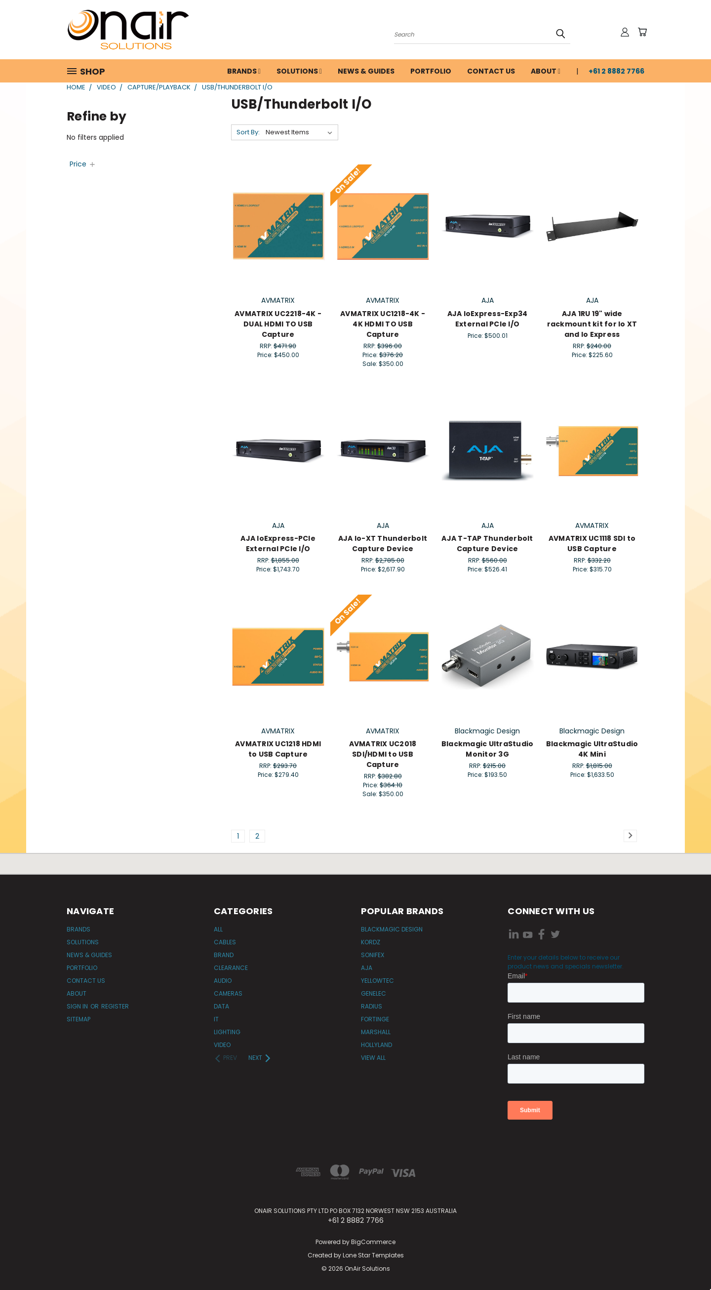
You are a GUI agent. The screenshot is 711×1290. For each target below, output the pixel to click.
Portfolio (430, 71)
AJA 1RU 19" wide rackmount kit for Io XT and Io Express (592, 324)
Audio (223, 980)
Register (115, 1006)
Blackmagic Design (392, 929)
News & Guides (366, 71)
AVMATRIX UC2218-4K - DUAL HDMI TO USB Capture (278, 324)
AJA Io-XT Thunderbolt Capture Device (382, 543)
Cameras (228, 993)
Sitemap (78, 1019)
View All (373, 1057)
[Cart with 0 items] (642, 32)
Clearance (231, 968)
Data (221, 1006)
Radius (371, 1006)
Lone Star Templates (373, 1255)
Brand (224, 955)
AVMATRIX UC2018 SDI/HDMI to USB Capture (383, 754)
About (545, 71)
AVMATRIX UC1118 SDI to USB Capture (592, 543)
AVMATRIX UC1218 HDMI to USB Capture (278, 749)
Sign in (78, 1006)
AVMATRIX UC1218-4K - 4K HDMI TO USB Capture (382, 324)
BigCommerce (373, 1242)
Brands (244, 71)
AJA (366, 968)
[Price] (83, 164)
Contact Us (491, 71)
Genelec (373, 993)
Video (222, 1045)
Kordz (370, 942)
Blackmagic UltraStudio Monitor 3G (487, 749)
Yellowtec (377, 980)
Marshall (376, 1032)
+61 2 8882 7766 (616, 71)
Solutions (299, 71)
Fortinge (375, 1019)
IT (216, 1019)
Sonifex (372, 955)
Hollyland (376, 1045)
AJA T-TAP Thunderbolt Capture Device (487, 543)
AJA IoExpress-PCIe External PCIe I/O (278, 543)
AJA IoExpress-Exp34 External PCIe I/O (487, 319)
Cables (225, 942)
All (218, 929)
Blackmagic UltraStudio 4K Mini (592, 749)
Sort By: (248, 132)
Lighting (227, 1032)
